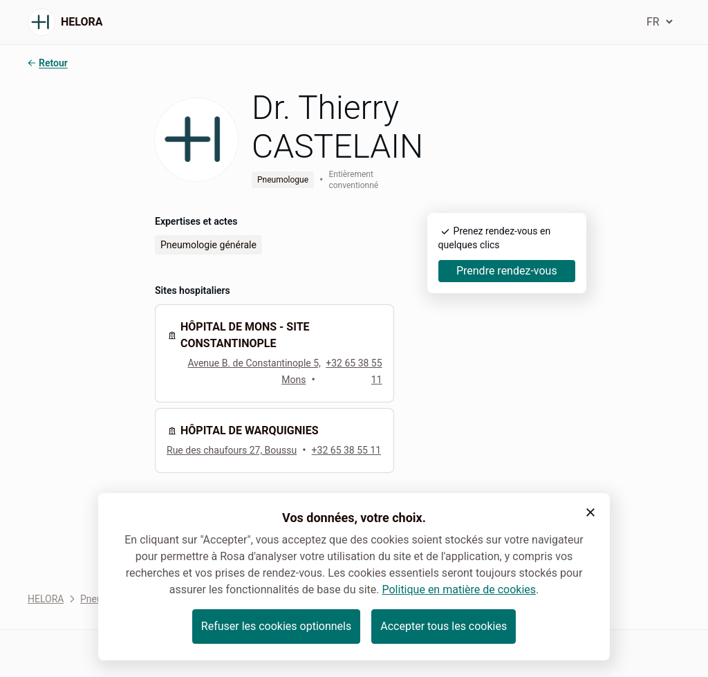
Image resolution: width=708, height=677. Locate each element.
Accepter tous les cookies (443, 626)
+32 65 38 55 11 (347, 450)
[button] (590, 512)
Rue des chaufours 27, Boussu (232, 450)
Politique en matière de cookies (459, 589)
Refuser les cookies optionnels (276, 626)
